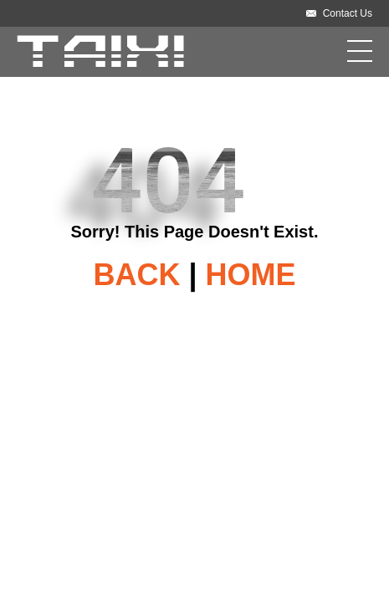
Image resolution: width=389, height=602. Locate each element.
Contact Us (347, 13)
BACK (136, 275)
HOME (251, 275)
